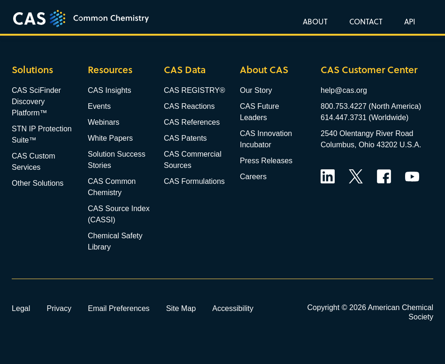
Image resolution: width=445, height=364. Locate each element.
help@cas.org (344, 90)
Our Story (256, 90)
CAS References (192, 122)
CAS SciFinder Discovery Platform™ (36, 101)
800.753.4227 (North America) (371, 106)
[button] (407, 21)
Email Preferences (119, 308)
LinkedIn (328, 176)
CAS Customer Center (369, 70)
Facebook (384, 176)
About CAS (264, 70)
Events (99, 106)
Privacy (58, 308)
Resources (110, 70)
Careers (253, 177)
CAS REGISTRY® (194, 90)
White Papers (110, 138)
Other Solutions (37, 183)
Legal (21, 308)
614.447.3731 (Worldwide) (364, 117)
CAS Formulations (194, 181)
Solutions (32, 70)
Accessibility (232, 308)
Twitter (356, 176)
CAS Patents (185, 138)
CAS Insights (109, 90)
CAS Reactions (189, 106)
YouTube (412, 176)
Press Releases (266, 161)
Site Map (181, 308)
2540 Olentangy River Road (367, 133)
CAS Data (185, 70)
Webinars (103, 122)
